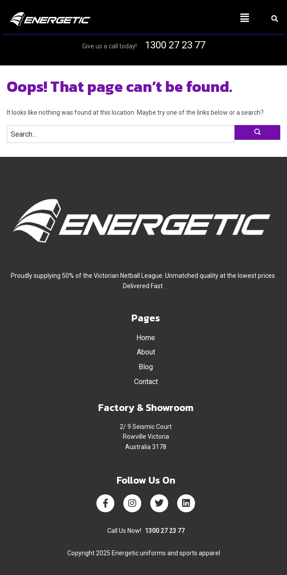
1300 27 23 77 (175, 45)
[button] (200, 17)
